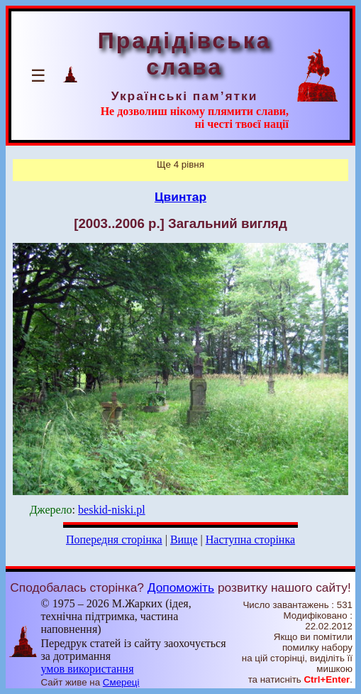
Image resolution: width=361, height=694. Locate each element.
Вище (184, 539)
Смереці (121, 682)
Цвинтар (180, 197)
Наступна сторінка (250, 539)
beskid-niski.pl (111, 510)
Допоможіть (181, 587)
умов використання (87, 669)
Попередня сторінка (114, 539)
